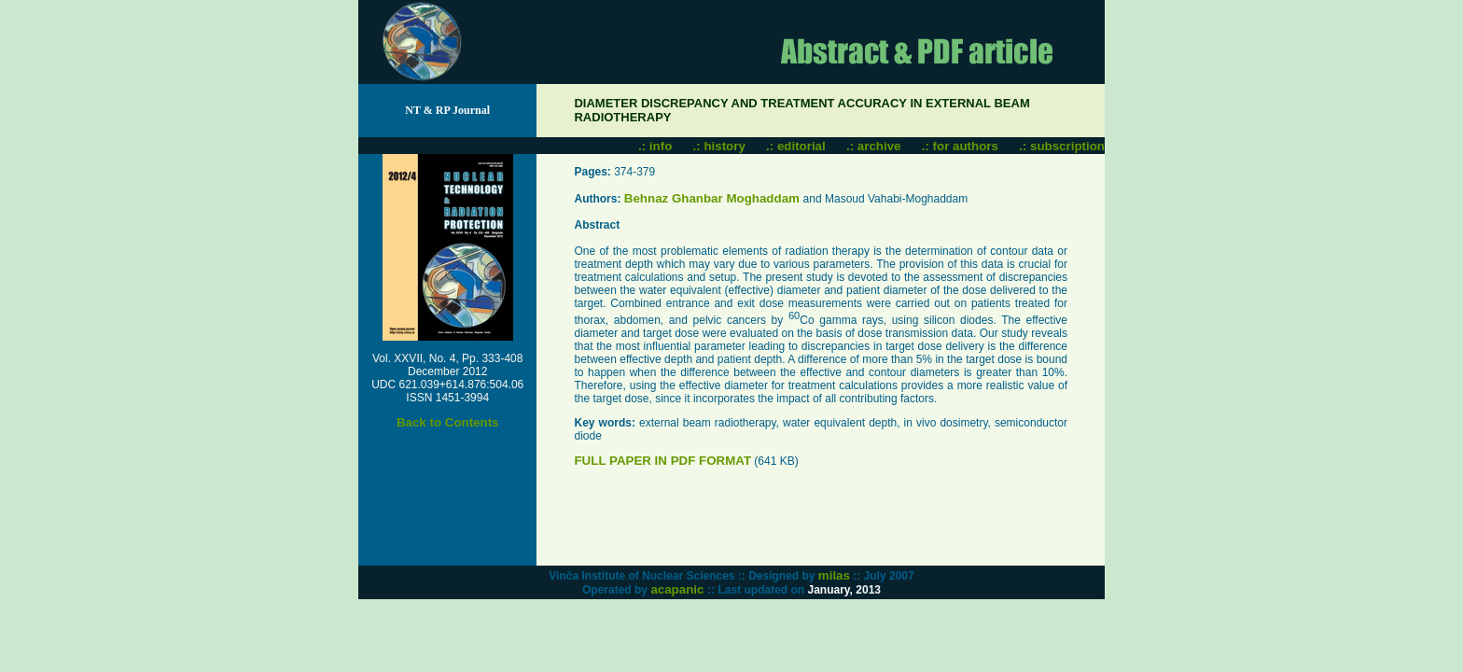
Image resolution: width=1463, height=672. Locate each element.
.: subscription (1062, 146)
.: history (719, 146)
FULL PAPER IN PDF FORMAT (662, 461)
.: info (655, 146)
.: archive (873, 146)
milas (834, 575)
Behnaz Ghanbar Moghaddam (713, 198)
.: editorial (796, 146)
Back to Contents (448, 422)
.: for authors (960, 146)
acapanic (678, 589)
